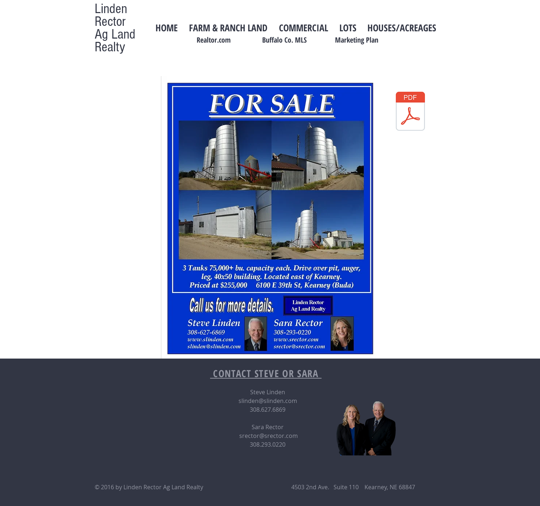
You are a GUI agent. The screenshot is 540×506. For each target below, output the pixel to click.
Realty (110, 47)
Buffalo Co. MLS (284, 40)
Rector (110, 21)
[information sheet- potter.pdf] (410, 112)
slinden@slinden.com (268, 401)
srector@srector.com (268, 436)
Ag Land (115, 34)
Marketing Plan (356, 40)
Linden (111, 9)
